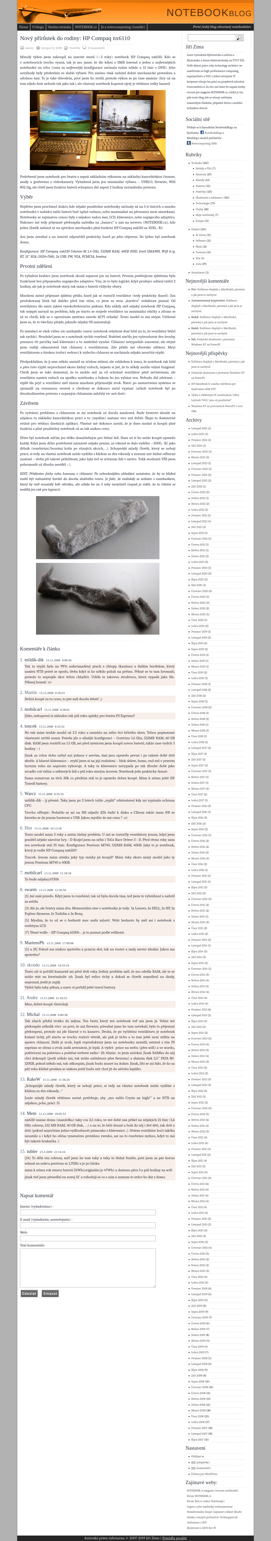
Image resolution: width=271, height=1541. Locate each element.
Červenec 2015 (199, 899)
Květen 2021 (198, 550)
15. (23, 1151)
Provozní (201, 252)
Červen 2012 (198, 1114)
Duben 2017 (198, 782)
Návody (200, 180)
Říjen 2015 (197, 887)
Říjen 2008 (197, 1370)
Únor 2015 (197, 928)
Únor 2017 (197, 794)
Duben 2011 (197, 1195)
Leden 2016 (197, 870)
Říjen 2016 (197, 817)
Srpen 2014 (197, 963)
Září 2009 (196, 1306)
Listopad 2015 (199, 881)
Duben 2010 (198, 1265)
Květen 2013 (198, 1050)
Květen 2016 (198, 847)
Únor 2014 (197, 998)
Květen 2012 (198, 1120)
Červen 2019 (198, 655)
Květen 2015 (198, 910)
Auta (198, 264)
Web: (24, 1232)
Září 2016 (196, 823)
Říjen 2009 (197, 1300)
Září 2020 (196, 585)
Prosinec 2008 (199, 1358)
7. (21, 872)
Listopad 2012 (199, 1085)
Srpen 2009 (197, 1311)
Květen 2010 (198, 1259)
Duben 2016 (198, 852)
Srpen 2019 (197, 649)
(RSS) (214, 143)
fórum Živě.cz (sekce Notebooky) (206, 1501)
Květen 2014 (198, 980)
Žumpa (200, 221)
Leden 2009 (198, 1352)
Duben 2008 (198, 1404)
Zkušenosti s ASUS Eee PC (201, 1528)
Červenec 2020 (199, 591)
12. (23, 1014)
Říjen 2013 (197, 1021)
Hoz (28, 828)
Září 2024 (196, 445)
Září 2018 (196, 695)
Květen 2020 (198, 602)
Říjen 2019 (197, 643)
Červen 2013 (198, 1044)
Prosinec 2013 (199, 1009)
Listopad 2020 (199, 573)
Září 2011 (196, 1166)
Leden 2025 (197, 434)
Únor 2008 (197, 1416)
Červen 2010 (198, 1253)
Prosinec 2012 (199, 1079)
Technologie (203, 203)
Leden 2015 (197, 934)
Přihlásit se (197, 1456)
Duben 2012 (198, 1125)
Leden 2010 (197, 1282)
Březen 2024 (198, 457)
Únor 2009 (197, 1346)
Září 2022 (196, 486)
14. (23, 1113)
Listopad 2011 (199, 1154)
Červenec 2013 (199, 1038)
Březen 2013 (198, 1061)
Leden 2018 (197, 742)
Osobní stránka (59, 27)
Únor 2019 (197, 672)
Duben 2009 (198, 1335)
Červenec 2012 (199, 1108)
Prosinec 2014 (199, 940)
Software (201, 240)
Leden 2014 (197, 1003)
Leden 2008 (198, 1422)
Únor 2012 (197, 1137)
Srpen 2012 (197, 1102)
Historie (200, 186)
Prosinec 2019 (199, 631)
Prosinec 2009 (199, 1288)
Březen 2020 (198, 614)
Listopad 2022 (199, 480)
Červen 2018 (198, 713)
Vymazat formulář (50, 1301)
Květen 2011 (198, 1189)
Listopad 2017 (199, 748)
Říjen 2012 (197, 1091)
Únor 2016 (197, 864)
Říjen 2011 (197, 1160)
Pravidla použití (174, 1538)
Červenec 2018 (199, 707)
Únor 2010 (197, 1277)
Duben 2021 (198, 556)
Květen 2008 (198, 1399)
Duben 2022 (198, 498)
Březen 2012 (198, 1131)
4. (21, 726)
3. (21, 709)
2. (21, 692)
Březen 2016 (198, 858)
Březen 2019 (198, 666)
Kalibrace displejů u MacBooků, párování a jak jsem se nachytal (216, 306)
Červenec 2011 (199, 1178)
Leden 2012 (197, 1143)
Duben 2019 (198, 661)
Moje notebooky (205, 215)
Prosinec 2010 (199, 1218)
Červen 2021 (198, 544)
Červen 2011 (198, 1184)
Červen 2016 (198, 841)
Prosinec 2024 (199, 440)
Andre (32, 997)
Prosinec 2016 (199, 806)
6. (21, 828)
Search (241, 37)
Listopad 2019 (199, 637)
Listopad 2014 (199, 945)
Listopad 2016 (199, 812)
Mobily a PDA (204, 168)
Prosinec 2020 (199, 568)
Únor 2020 (197, 620)
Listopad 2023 (199, 463)
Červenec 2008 (199, 1387)
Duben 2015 (198, 916)
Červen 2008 (198, 1393)
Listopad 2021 (199, 521)
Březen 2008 (198, 1410)
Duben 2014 (198, 986)
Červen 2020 (198, 596)
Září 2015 (196, 893)
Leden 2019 (197, 678)
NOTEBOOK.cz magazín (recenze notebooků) (212, 1490)
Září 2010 (196, 1236)
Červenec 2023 (199, 469)
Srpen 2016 (197, 829)
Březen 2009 (198, 1340)
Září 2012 (196, 1096)
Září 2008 (196, 1375)
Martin (30, 692)
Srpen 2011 (197, 1172)
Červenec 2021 (199, 538)
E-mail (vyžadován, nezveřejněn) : (46, 1219)
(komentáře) (201, 1468)
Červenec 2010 (199, 1247)
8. (21, 889)
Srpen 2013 (197, 1033)
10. (23, 965)
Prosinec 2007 (199, 1428)
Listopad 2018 (199, 689)
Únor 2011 (197, 1207)
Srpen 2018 (197, 701)
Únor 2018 (197, 736)
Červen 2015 (198, 905)
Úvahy (199, 209)
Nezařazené (198, 272)
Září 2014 (196, 957)
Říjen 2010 (197, 1230)
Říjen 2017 (197, 754)
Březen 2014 (198, 992)
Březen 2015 (198, 922)
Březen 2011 (198, 1201)
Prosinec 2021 (199, 515)
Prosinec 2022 (199, 475)
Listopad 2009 (199, 1294)
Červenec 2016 (199, 835)
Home (23, 27)
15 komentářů (96, 48)
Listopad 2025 (199, 428)
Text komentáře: (32, 1245)
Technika (196, 163)
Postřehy (74, 48)
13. (23, 1079)
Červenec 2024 (199, 451)
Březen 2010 (198, 1271)
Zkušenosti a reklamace (209, 197)
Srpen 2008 (197, 1381)
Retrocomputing (198, 143)
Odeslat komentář (29, 1301)
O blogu (38, 27)
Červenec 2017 (199, 771)
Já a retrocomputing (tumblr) (123, 27)
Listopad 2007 (199, 1433)
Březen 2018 (198, 730)
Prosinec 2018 (199, 684)
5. (21, 793)
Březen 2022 (198, 504)
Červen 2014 (198, 974)
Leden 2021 (197, 562)
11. (22, 997)
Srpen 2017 (197, 765)
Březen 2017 (198, 788)
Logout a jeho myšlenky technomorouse (209, 1506)
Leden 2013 (197, 1073)
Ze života (201, 235)
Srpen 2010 (197, 1242)
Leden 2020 (198, 626)
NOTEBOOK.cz (86, 27)
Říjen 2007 (197, 1439)
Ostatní (195, 229)
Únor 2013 (197, 1067)
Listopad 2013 (199, 1015)
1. (21, 659)
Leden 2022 (197, 509)
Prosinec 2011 (199, 1149)
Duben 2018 (198, 724)
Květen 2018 (198, 719)
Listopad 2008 (199, 1364)
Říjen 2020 (197, 579)
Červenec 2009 (199, 1317)
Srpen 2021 (197, 533)
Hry (198, 258)
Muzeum (201, 174)
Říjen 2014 (197, 951)
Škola (199, 246)
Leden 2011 (197, 1213)
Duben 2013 (198, 1056)
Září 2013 (196, 1027)
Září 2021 (196, 527)
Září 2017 (196, 759)
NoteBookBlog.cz (212, 133)
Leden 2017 (197, 800)
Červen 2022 (198, 492)
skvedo (33, 965)
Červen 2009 (198, 1323)
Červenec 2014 (199, 968)
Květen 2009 (198, 1329)
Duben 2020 (198, 608)
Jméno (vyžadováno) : (37, 1206)
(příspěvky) (200, 1462)
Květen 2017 (198, 777)
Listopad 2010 (199, 1224)
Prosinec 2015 (199, 875)
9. (21, 942)
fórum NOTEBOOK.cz (199, 1496)
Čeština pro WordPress (204, 1474)
